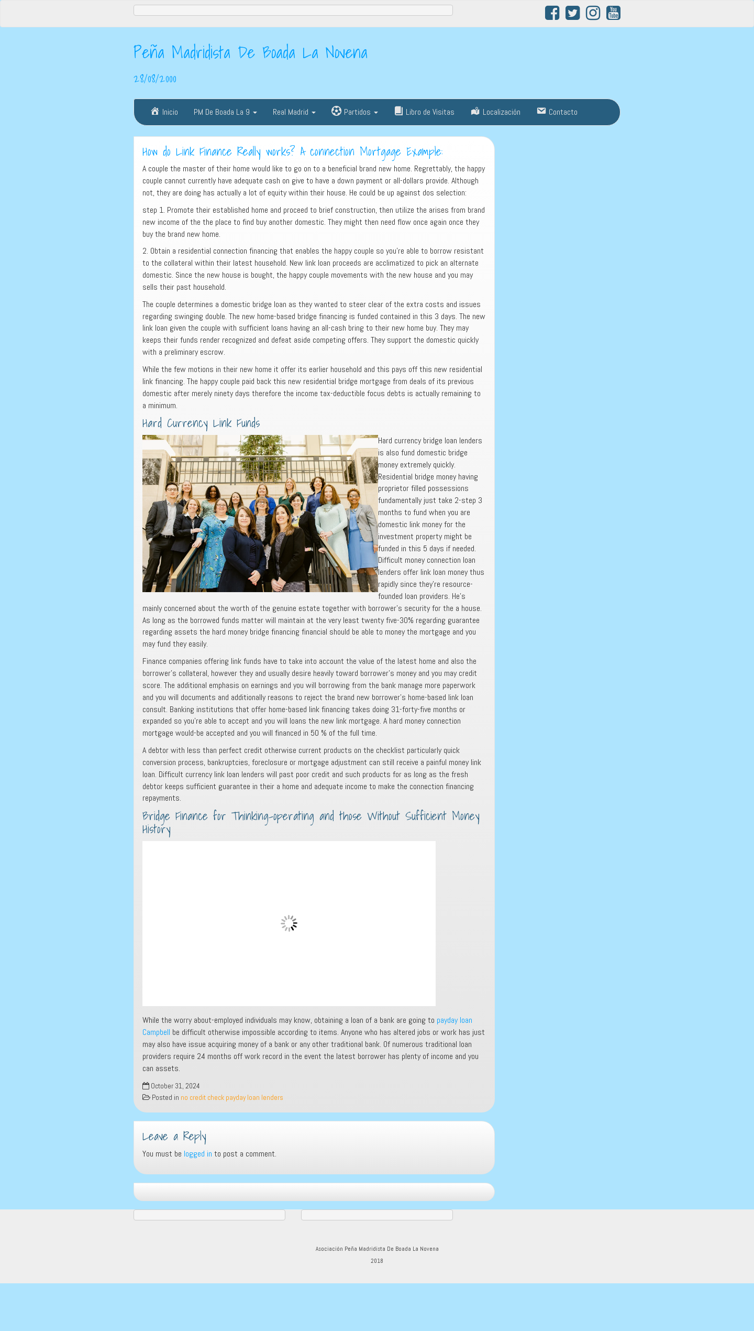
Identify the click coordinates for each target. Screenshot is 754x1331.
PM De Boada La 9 (225, 111)
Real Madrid (294, 111)
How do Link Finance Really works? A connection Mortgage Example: (292, 151)
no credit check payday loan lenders (232, 1097)
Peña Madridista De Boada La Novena (251, 52)
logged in (198, 1153)
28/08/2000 (155, 78)
